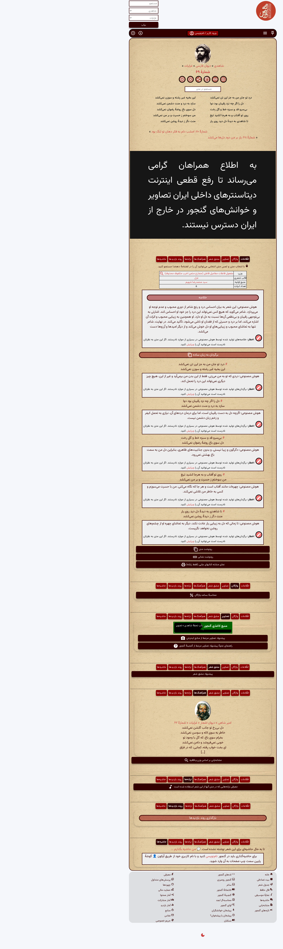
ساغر (169, 885)
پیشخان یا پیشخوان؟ (161, 916)
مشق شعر (152, 259)
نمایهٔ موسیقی (202, 895)
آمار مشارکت (104, 900)
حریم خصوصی (103, 921)
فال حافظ (204, 890)
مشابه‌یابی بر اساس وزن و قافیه (141, 760)
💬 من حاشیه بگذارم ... (124, 849)
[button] (211, 33)
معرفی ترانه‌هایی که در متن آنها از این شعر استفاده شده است (141, 786)
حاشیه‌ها (100, 259)
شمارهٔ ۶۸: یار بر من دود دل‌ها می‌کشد (170, 137)
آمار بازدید (106, 905)
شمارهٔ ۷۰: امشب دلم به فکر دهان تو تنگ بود (118, 131)
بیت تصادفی (203, 880)
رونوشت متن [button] (141, 549)
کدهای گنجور (165, 875)
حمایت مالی (105, 890)
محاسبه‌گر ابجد (164, 900)
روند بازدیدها (114, 259)
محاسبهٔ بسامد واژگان (141, 595)
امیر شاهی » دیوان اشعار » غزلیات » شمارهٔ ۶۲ (141, 723)
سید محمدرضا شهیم (135, 282)
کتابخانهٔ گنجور (164, 890)
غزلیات (127, 66)
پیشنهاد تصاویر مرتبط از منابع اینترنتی (141, 638)
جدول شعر (204, 885)
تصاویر (164, 259)
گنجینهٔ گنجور (165, 895)
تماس (108, 916)
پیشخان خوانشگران (162, 911)
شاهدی (158, 66)
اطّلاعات (183, 259)
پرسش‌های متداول (101, 880)
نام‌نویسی (150, 856)
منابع (108, 911)
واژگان (173, 259)
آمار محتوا (106, 895)
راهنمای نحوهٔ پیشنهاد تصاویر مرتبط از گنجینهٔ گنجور (141, 646)
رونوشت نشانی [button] (141, 557)
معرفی (107, 875)
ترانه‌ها (126, 259)
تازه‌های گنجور (202, 911)
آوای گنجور (166, 905)
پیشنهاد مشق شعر (141, 674)
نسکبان (168, 921)
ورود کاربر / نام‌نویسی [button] (141, 33)
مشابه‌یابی (204, 905)
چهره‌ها (107, 885)
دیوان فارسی (142, 66)
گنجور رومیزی (165, 880)
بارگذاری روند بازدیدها (141, 818)
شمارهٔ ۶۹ (141, 72)
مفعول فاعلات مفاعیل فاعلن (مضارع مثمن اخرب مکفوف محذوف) (137, 274)
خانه (207, 875)
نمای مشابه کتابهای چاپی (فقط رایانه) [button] (141, 564)
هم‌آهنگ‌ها (138, 259)
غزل (135, 278)
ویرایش (129, 344)
